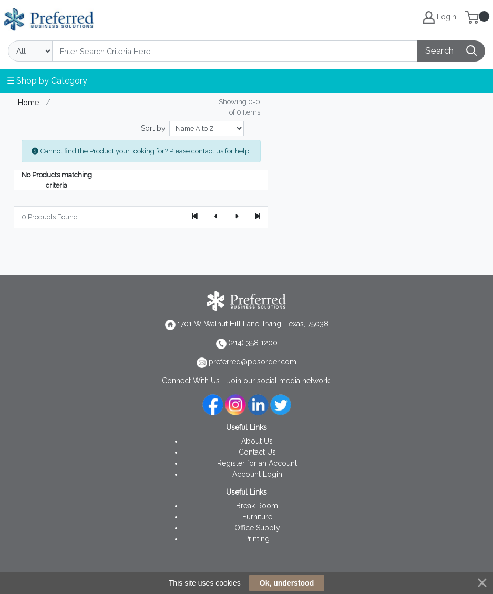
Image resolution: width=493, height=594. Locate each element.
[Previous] (216, 217)
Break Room (257, 505)
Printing (257, 539)
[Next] (236, 217)
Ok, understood (287, 583)
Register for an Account (257, 463)
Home (28, 102)
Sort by (153, 128)
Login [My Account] (439, 17)
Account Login (257, 474)
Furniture (257, 517)
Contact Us (257, 452)
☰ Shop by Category (47, 81)
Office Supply (257, 528)
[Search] (235, 51)
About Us (257, 441)
